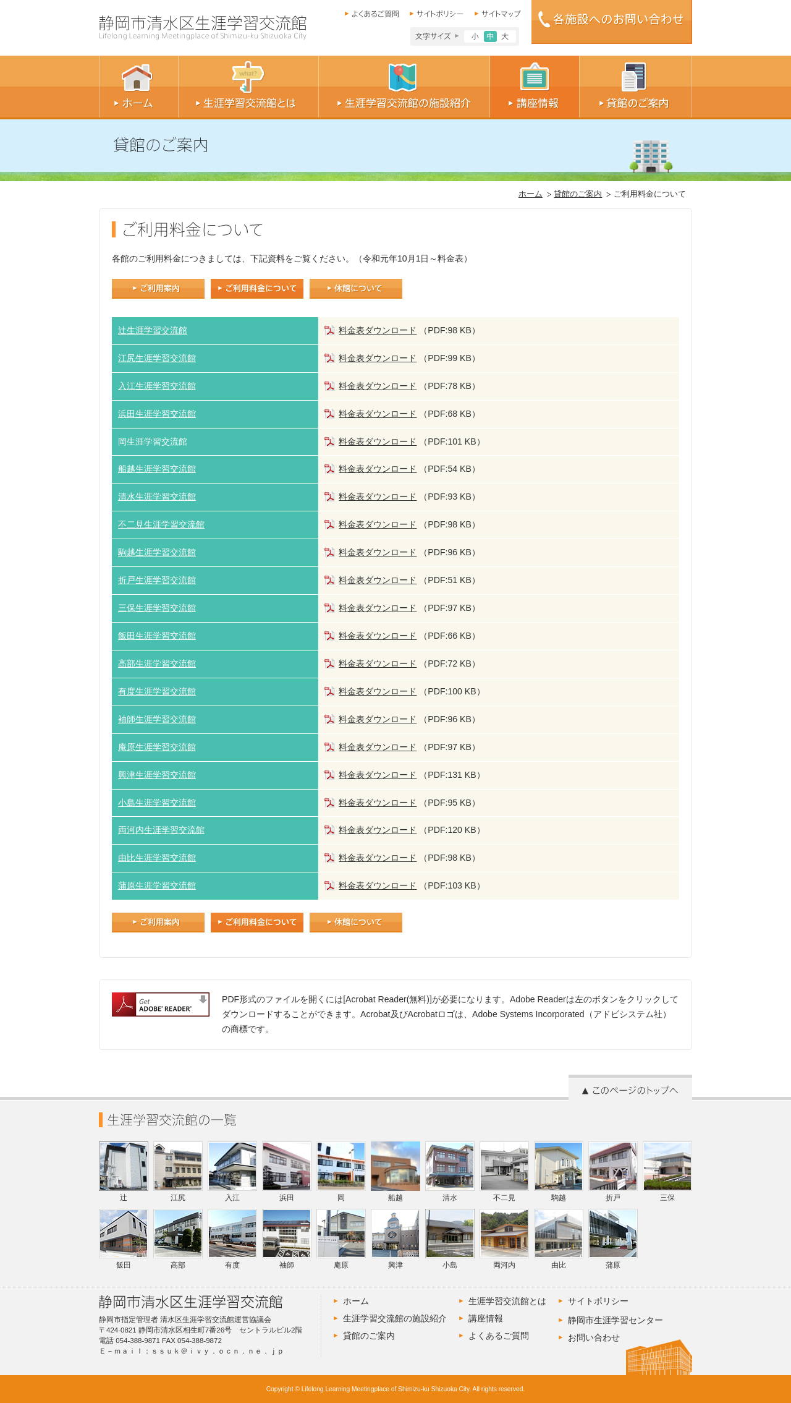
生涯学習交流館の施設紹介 (395, 1318)
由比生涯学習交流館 (157, 858)
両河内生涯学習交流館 (161, 830)
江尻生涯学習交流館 (157, 358)
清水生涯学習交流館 (157, 496)
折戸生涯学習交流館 (157, 580)
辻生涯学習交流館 (152, 330)
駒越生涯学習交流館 (157, 552)
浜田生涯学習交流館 (157, 414)
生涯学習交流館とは (507, 1301)
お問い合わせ (594, 1337)
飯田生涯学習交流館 (157, 636)
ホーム (530, 194)
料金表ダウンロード (378, 330)
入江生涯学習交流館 (157, 386)
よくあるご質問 (498, 1336)
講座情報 (485, 1318)
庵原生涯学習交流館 (157, 747)
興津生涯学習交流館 (157, 775)
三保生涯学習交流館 (157, 608)
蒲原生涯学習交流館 (157, 885)
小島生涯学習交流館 (157, 803)
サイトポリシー (598, 1301)
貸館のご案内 (578, 194)
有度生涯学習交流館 (157, 691)
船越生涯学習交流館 (157, 469)
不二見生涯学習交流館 (161, 524)
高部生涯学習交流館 (157, 663)
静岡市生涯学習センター (615, 1320)
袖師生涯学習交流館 (157, 719)
